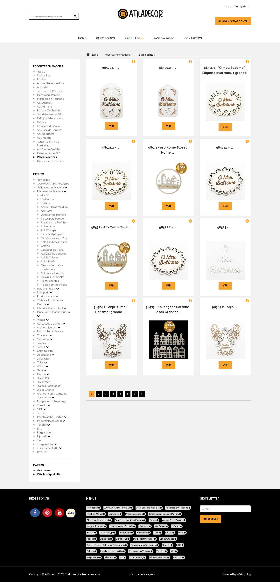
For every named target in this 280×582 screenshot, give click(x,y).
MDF (41, 409)
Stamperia (44, 292)
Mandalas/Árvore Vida (50, 114)
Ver (111, 126)
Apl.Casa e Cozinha (48, 149)
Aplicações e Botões (51, 323)
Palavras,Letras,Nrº (48, 153)
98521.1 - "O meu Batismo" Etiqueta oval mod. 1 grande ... (224, 73)
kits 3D (41, 71)
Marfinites (45, 339)
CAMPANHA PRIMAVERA (53, 183)
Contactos (193, 38)
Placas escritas (47, 157)
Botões (41, 79)
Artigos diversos (48, 327)
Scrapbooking (47, 444)
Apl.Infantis (44, 137)
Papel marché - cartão (51, 416)
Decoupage (45, 354)
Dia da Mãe (43, 381)
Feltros (41, 413)
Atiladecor (51, 574)
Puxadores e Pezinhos (50, 98)
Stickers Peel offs (49, 448)
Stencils (43, 405)
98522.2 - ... (167, 227)
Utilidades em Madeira (52, 187)
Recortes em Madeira (51, 191)
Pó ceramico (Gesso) (51, 420)
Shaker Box (44, 75)
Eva (39, 440)
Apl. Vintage (44, 106)
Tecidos (43, 424)
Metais (43, 319)
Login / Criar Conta (233, 21)
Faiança (41, 343)
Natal (42, 370)
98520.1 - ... (110, 68)
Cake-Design (45, 350)
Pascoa (43, 374)
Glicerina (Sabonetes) (51, 308)
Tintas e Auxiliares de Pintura (50, 302)
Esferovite (43, 358)
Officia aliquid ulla (48, 474)
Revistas (42, 451)
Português (240, 6)
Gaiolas (41, 122)
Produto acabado (47, 296)
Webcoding (243, 574)
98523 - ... (224, 227)
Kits (39, 428)
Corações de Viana (48, 126)
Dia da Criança (45, 389)
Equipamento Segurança (51, 401)
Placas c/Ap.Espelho (49, 110)
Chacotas (44, 335)
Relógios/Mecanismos (50, 118)
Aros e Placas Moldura (50, 83)
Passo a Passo (164, 38)
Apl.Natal (42, 87)
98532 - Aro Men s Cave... (110, 227)
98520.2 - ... (167, 68)
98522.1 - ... (224, 147)
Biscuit (43, 346)
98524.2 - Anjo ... (224, 307)
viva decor (43, 470)
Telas (42, 362)
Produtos (134, 38)
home (82, 38)
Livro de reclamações (142, 574)
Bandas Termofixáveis (50, 331)
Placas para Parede (48, 94)
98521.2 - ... (110, 147)
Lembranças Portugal (50, 91)
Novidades (43, 179)
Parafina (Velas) (48, 288)
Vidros (42, 366)
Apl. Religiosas (45, 133)
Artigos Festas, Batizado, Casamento (52, 395)
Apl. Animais (44, 102)
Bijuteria (43, 436)
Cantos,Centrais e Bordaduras (48, 143)
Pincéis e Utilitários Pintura (53, 313)
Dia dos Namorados (48, 385)
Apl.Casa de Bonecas (49, 129)
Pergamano (44, 432)
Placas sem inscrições (50, 161)
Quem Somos (105, 38)
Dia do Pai (43, 378)
